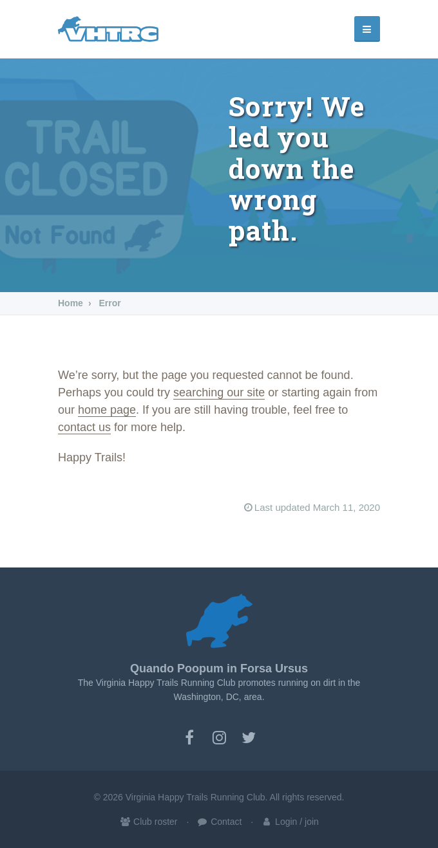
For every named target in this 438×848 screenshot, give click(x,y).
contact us (84, 427)
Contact (219, 821)
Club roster (148, 821)
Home (70, 303)
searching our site (219, 392)
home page (107, 409)
